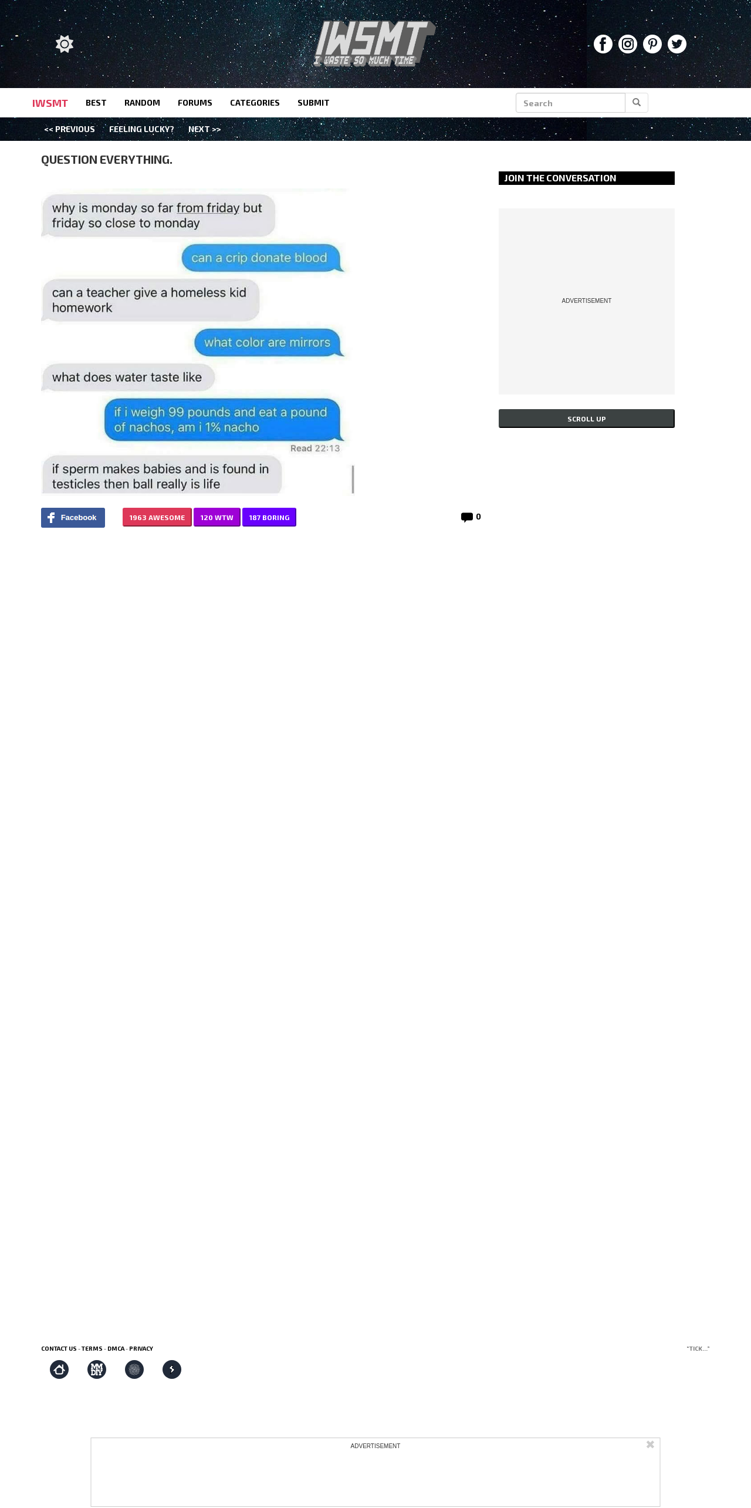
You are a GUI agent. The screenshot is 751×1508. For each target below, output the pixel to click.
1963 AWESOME (157, 517)
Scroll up (586, 418)
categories (255, 102)
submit (313, 102)
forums (195, 102)
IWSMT (50, 102)
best (96, 102)
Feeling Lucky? (141, 129)
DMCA (115, 1348)
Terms (92, 1348)
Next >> (204, 129)
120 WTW (217, 517)
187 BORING (269, 517)
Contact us (59, 1348)
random (142, 102)
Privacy (141, 1348)
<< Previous (69, 129)
